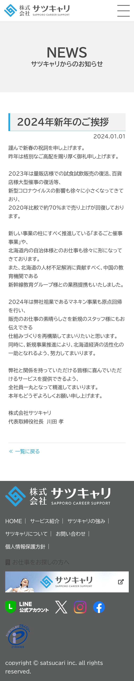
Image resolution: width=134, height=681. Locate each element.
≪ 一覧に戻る (24, 451)
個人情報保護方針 (25, 546)
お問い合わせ (71, 533)
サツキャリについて (26, 533)
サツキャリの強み (86, 521)
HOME (13, 521)
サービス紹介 (44, 521)
